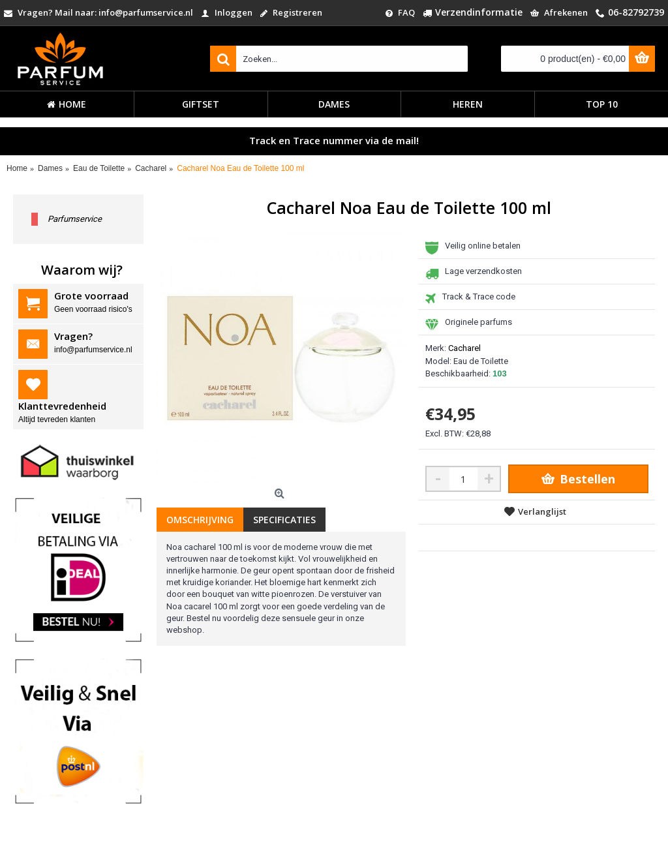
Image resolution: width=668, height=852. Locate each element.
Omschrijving (200, 519)
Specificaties (284, 519)
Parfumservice (75, 219)
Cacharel (464, 348)
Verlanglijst (542, 511)
